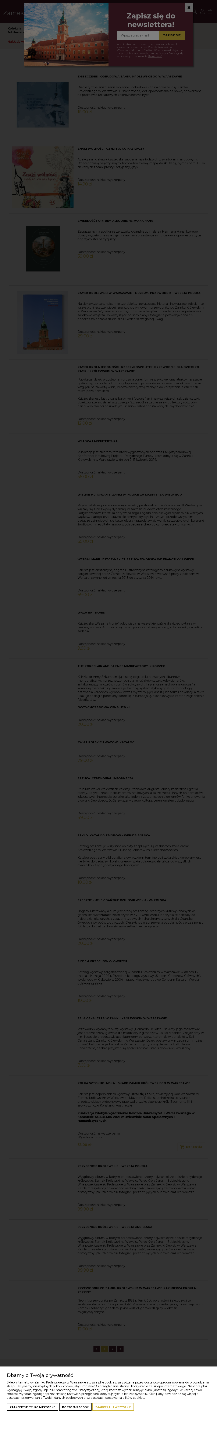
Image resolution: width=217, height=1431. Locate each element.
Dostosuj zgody (75, 1407)
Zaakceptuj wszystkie (113, 1407)
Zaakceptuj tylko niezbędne (32, 1407)
